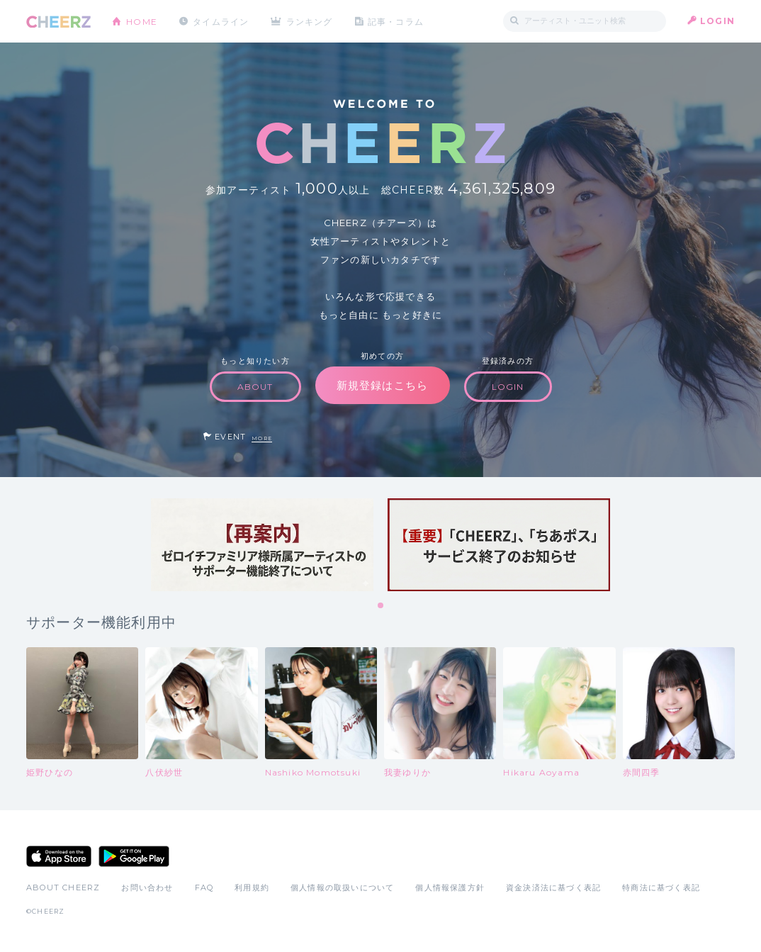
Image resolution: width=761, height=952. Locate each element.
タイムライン (221, 21)
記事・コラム (396, 21)
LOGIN (717, 21)
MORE (262, 438)
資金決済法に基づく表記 (553, 887)
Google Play (133, 856)
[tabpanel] (262, 544)
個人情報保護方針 (450, 887)
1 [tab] (381, 606)
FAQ (204, 887)
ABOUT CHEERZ (63, 887)
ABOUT (255, 386)
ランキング (310, 21)
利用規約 (252, 887)
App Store (58, 856)
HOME (141, 21)
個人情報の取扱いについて (342, 887)
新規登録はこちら (383, 385)
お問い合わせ (147, 887)
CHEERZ (58, 22)
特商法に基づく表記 (661, 887)
